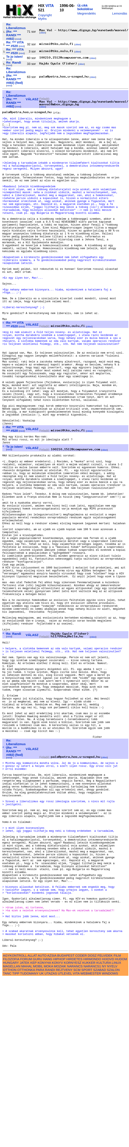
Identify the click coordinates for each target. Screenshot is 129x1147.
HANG (47, 1128)
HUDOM (121, 1128)
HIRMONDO (92, 1128)
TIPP (15, 1142)
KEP (33, 1131)
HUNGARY (11, 1131)
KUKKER (88, 1131)
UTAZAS (51, 1142)
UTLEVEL (65, 1142)
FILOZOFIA (11, 1128)
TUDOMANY (29, 1142)
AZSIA (51, 1124)
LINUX (116, 1131)
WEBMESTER (90, 1142)
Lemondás (119, 13)
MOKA (48, 1135)
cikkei (42, 33)
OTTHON (9, 1138)
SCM (77, 1138)
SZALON (113, 1138)
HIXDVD (108, 1128)
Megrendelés (86, 13)
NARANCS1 (92, 1135)
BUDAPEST (65, 1124)
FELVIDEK (105, 1124)
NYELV (112, 1135)
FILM (117, 1124)
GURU (37, 1128)
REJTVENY (64, 1138)
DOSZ (92, 1124)
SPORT (86, 1138)
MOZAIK (60, 1135)
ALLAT (32, 1124)
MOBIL (38, 1135)
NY (104, 1135)
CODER (81, 1124)
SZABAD (99, 1138)
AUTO (42, 1124)
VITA (49, 6)
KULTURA (103, 1131)
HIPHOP (59, 1128)
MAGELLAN (11, 1135)
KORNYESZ (72, 1131)
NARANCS (74, 1135)
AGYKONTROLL (15, 1124)
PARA (40, 1138)
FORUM (26, 1128)
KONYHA (44, 1131)
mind (18, 39)
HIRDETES (74, 1128)
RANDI (50, 1138)
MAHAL (26, 1135)
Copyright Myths (45, 16)
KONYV (57, 1131)
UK (41, 1142)
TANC (7, 1142)
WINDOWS (110, 1142)
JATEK (24, 1131)
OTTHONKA (26, 1138)
